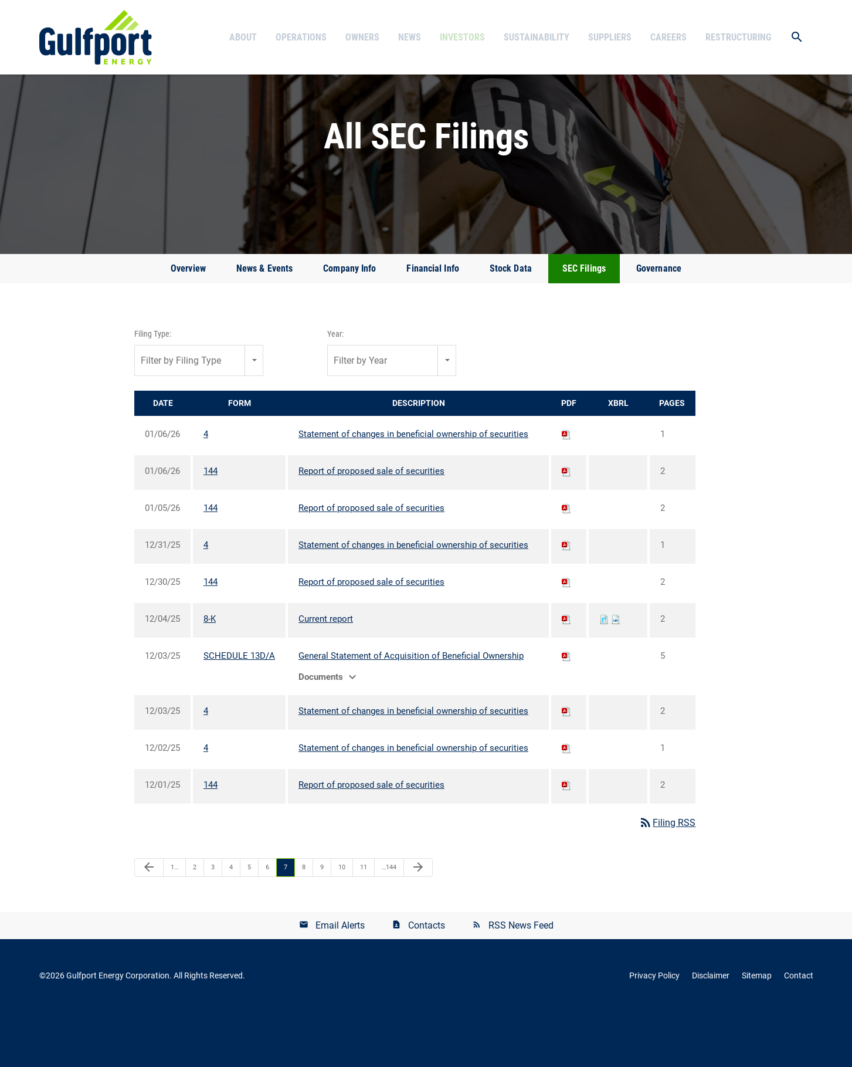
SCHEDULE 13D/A (239, 711)
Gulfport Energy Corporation (117, 1030)
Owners (362, 37)
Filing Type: (152, 389)
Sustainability (536, 37)
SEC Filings (584, 323)
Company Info (349, 323)
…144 (389, 922)
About (243, 37)
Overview (188, 323)
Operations (301, 37)
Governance (658, 323)
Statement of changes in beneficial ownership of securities (413, 489)
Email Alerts (340, 980)
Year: (335, 389)
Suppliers (610, 37)
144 (210, 526)
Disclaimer (710, 1031)
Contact (798, 1031)
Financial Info (432, 323)
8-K (209, 674)
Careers (668, 37)
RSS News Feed (521, 980)
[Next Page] (418, 922)
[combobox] (198, 415)
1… (174, 922)
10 (341, 922)
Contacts (426, 980)
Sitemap (757, 1031)
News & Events (264, 323)
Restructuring (738, 37)
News (409, 37)
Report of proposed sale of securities (371, 526)
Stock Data (511, 323)
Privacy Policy (654, 1031)
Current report (325, 674)
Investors (462, 37)
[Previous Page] (149, 922)
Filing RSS (667, 877)
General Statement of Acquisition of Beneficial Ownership (411, 711)
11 (363, 922)
